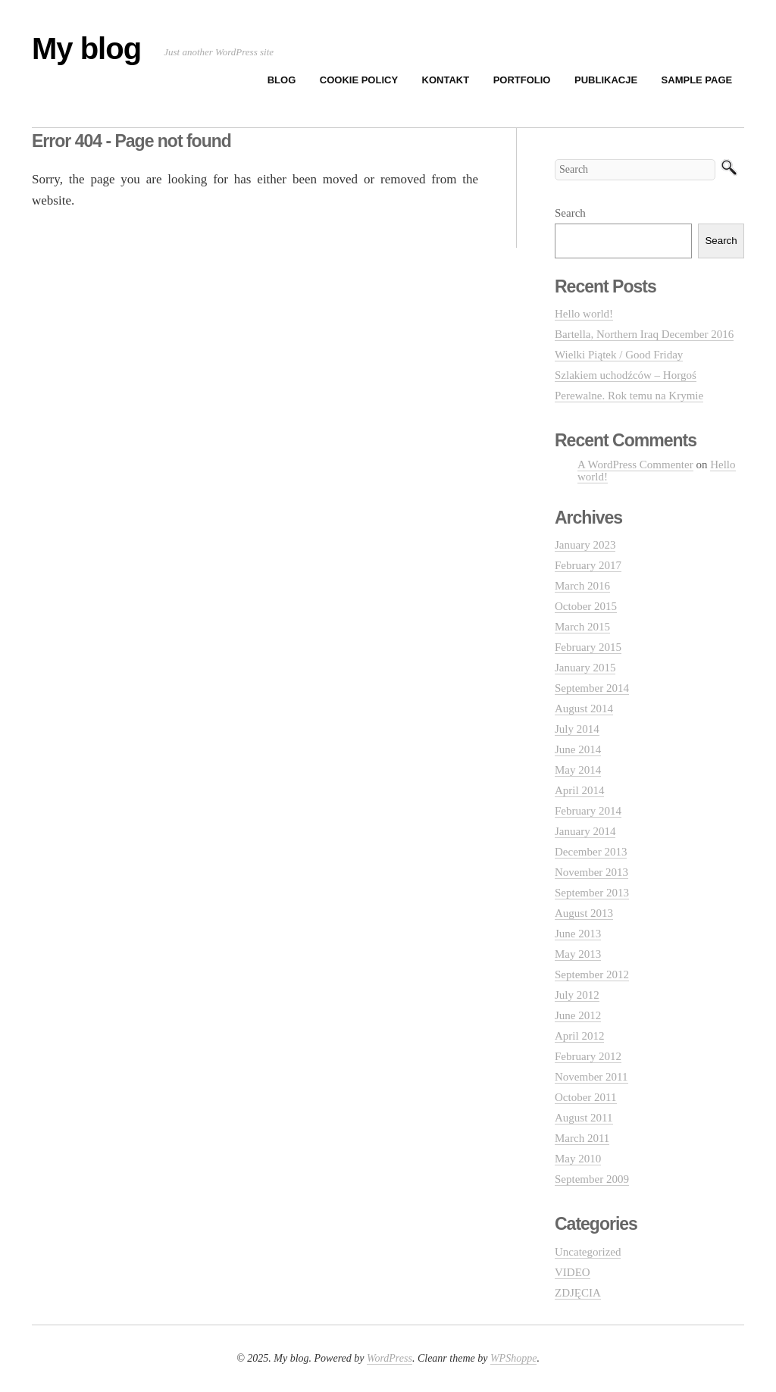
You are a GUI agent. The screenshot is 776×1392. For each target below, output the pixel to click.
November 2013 (591, 872)
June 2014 (578, 749)
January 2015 (585, 668)
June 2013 (578, 933)
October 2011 (586, 1097)
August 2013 (584, 913)
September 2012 (592, 974)
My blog (86, 48)
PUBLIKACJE (605, 80)
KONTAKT (446, 80)
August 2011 (584, 1118)
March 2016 (582, 586)
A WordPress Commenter (635, 464)
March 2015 (582, 627)
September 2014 (592, 688)
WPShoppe (513, 1358)
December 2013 (591, 852)
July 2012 (577, 995)
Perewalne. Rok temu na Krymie (629, 395)
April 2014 (579, 790)
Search (570, 213)
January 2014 (585, 831)
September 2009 (592, 1179)
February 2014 (588, 811)
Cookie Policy (359, 80)
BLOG (282, 80)
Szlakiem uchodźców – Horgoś (625, 375)
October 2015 (586, 606)
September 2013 (592, 893)
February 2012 (588, 1056)
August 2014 (584, 708)
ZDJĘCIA (578, 1293)
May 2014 (578, 770)
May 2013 (578, 954)
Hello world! (584, 314)
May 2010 (578, 1159)
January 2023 (585, 545)
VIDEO (572, 1272)
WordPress (389, 1358)
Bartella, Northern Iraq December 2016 (644, 334)
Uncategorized (588, 1252)
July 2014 (577, 729)
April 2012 (579, 1036)
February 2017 (588, 565)
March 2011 (582, 1138)
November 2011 (591, 1077)
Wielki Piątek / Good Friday (619, 355)
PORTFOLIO (522, 80)
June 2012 (578, 1015)
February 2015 (588, 647)
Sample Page (697, 80)
